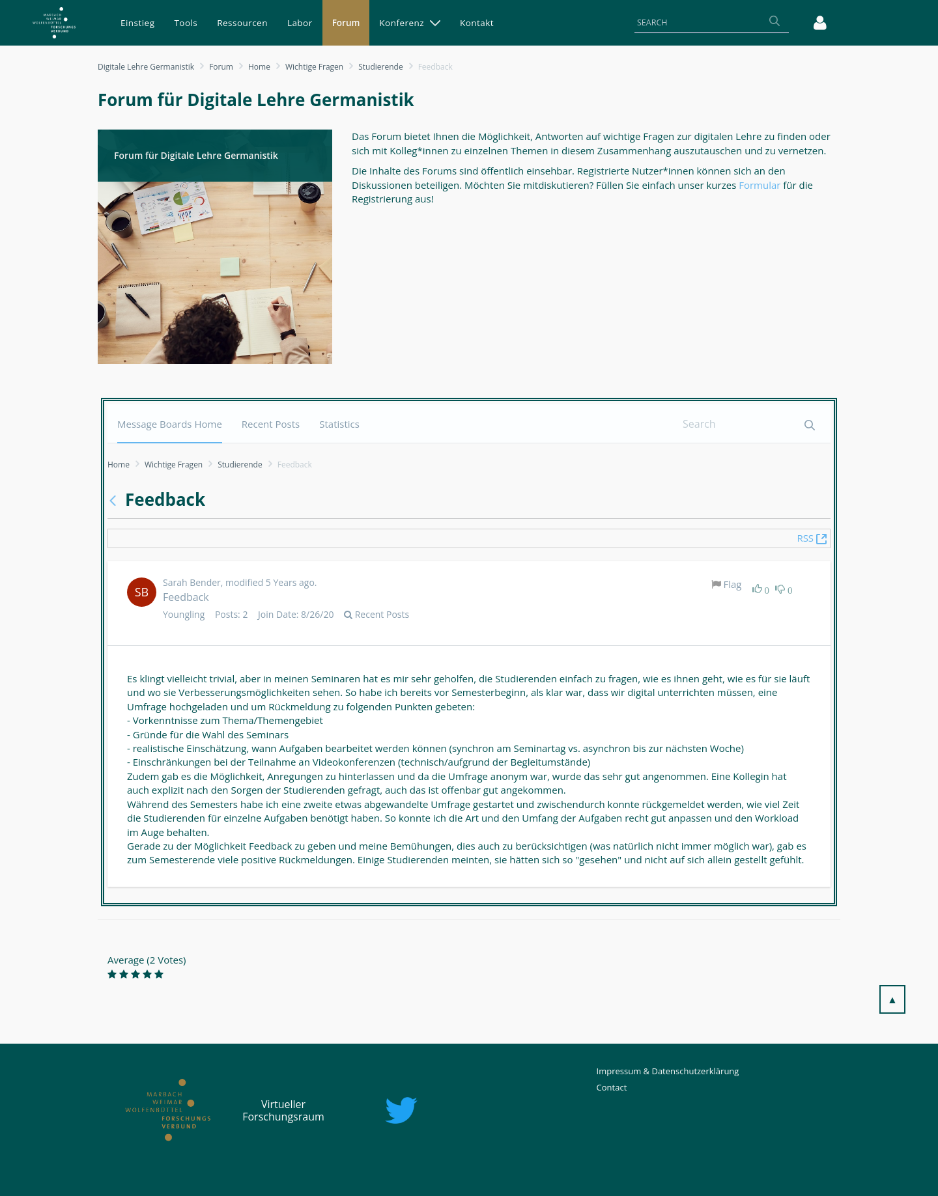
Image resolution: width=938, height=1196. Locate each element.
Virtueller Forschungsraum (283, 1110)
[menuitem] (137, 23)
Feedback (186, 597)
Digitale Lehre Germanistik (146, 66)
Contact (612, 1087)
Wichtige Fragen (314, 66)
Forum (221, 66)
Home (259, 66)
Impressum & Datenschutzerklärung (668, 1071)
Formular (761, 184)
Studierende (380, 66)
